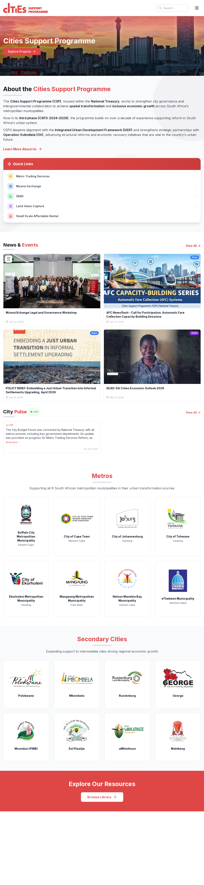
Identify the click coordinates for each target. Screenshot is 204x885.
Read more (13, 442)
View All (193, 245)
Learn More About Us (22, 149)
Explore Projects (22, 51)
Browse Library (102, 797)
